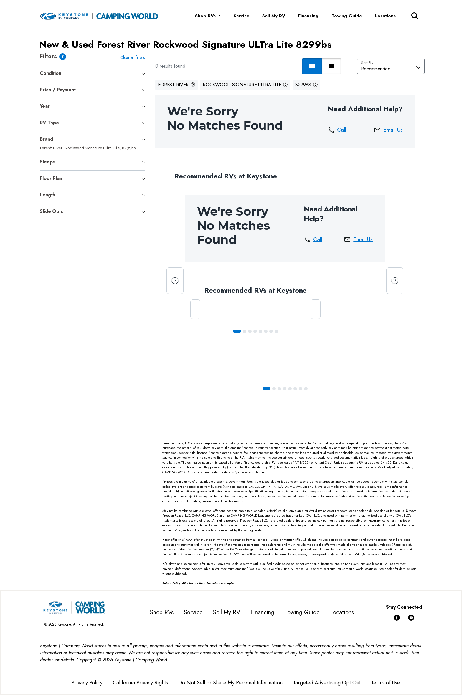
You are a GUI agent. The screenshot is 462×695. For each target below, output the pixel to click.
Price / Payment (57, 89)
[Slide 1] (246, 331)
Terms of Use (385, 682)
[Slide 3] (256, 331)
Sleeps (47, 161)
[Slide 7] (277, 331)
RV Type (49, 122)
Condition (50, 73)
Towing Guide (346, 16)
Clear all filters (133, 57)
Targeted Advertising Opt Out (327, 682)
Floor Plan (51, 178)
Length (47, 194)
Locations (385, 16)
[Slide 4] (261, 331)
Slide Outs (51, 211)
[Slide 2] (251, 331)
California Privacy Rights (140, 682)
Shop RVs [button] (206, 16)
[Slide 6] (272, 331)
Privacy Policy (87, 682)
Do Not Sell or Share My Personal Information (230, 682)
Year (45, 106)
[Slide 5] (267, 331)
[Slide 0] (238, 331)
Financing (308, 16)
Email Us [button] (389, 130)
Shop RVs (162, 612)
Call (338, 130)
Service (241, 16)
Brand (46, 139)
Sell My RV (273, 16)
